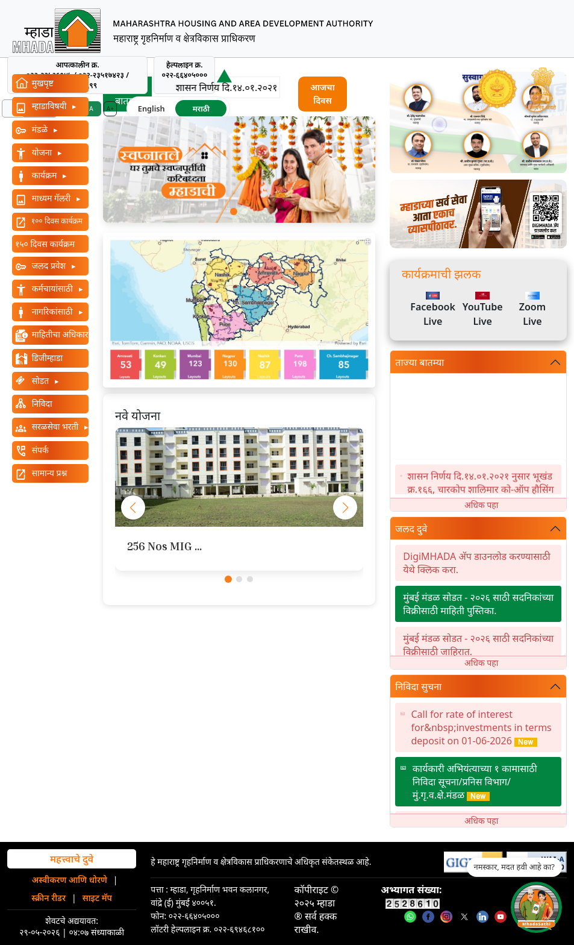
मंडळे (40, 129)
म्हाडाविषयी (49, 105)
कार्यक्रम (44, 175)
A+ (110, 108)
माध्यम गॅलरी (51, 198)
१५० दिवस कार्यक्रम (45, 244)
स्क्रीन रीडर (48, 897)
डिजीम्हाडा (46, 357)
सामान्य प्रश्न (48, 473)
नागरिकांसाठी (52, 311)
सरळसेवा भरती (55, 426)
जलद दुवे (411, 528)
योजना (42, 152)
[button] (233, 211)
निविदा (41, 403)
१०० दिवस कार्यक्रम (57, 221)
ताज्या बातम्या (419, 362)
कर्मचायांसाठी (52, 288)
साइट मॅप (97, 897)
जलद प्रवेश (49, 265)
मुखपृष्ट (42, 83)
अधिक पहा (481, 504)
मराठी (201, 108)
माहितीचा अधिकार (59, 334)
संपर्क (39, 450)
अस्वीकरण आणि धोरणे (69, 879)
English (151, 108)
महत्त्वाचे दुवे (71, 858)
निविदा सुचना (418, 686)
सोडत (40, 380)
